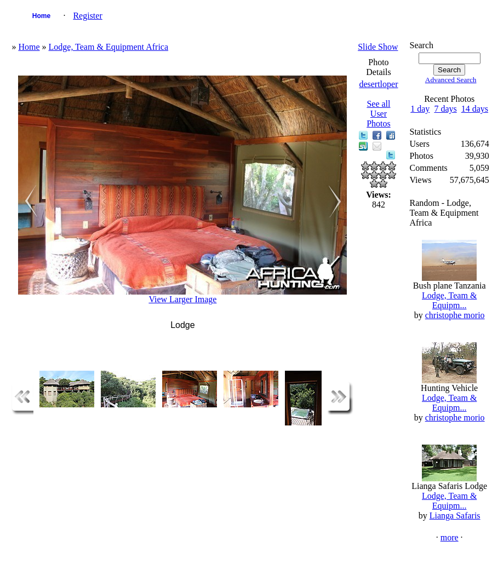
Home (41, 16)
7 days (445, 108)
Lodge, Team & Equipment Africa (109, 46)
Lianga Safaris (455, 515)
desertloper (378, 84)
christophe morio (455, 315)
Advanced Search (451, 80)
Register (87, 15)
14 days (474, 108)
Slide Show (378, 46)
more (449, 537)
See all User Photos (379, 113)
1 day (420, 108)
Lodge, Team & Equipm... (449, 300)
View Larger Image (182, 299)
